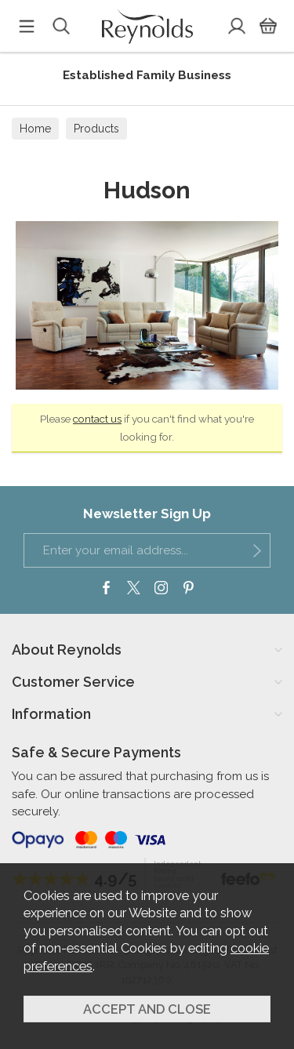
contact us (97, 418)
